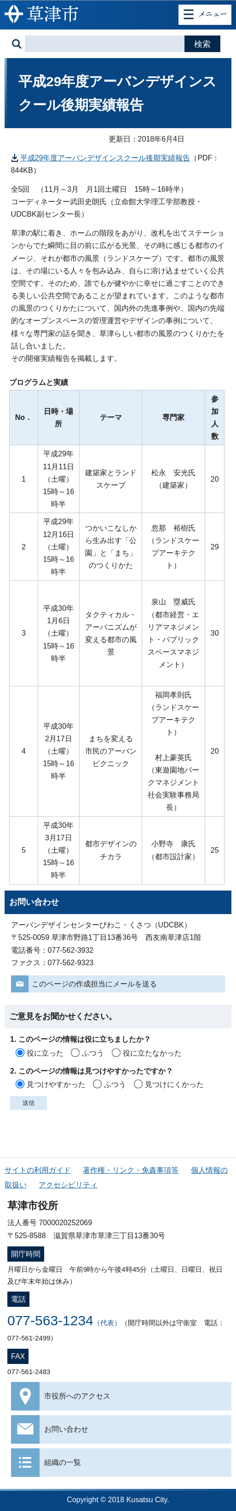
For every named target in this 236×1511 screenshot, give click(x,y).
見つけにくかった (174, 1084)
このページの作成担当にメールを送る (94, 984)
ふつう (93, 1053)
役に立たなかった (152, 1053)
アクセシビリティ (68, 1185)
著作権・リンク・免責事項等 (130, 1170)
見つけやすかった (56, 1084)
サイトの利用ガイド (38, 1170)
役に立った (45, 1053)
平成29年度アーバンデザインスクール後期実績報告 (105, 158)
